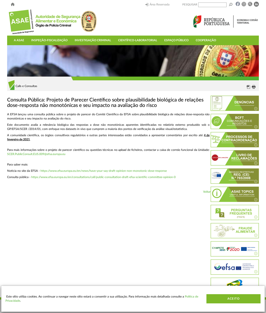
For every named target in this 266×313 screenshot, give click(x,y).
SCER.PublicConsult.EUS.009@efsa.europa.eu (36, 154)
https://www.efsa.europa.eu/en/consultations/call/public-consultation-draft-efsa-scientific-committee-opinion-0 (103, 177)
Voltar (207, 191)
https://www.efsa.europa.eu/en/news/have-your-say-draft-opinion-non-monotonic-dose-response (103, 170)
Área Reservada (157, 5)
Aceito (233, 298)
